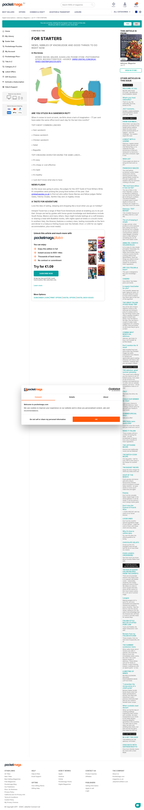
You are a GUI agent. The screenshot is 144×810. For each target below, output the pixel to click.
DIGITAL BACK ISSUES (85, 298)
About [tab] (105, 397)
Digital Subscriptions (8, 18)
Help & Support (9, 87)
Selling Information (92, 786)
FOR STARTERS (42, 18)
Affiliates (88, 776)
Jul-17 (33, 18)
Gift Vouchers (9, 77)
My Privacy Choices (11, 802)
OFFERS (22, 12)
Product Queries (91, 774)
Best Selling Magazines (12, 779)
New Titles (8, 776)
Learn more (38, 285)
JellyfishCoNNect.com (120, 782)
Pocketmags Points (65, 782)
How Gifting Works (38, 786)
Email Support (36, 776)
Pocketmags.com (118, 776)
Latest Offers (9, 72)
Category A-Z (9, 67)
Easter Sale (8, 41)
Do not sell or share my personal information (48, 419)
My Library (8, 36)
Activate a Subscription (13, 82)
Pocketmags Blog (10, 784)
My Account (8, 51)
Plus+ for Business (10, 789)
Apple (60, 774)
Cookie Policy (9, 800)
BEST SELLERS (8, 12)
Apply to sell (90, 788)
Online (60, 779)
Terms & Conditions (11, 797)
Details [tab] (72, 397)
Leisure (77, 12)
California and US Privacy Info (14, 794)
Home (6, 31)
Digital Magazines (64, 784)
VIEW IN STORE (131, 70)
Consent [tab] (38, 397)
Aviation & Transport (59, 12)
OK (96, 419)
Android (61, 776)
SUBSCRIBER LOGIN (41, 298)
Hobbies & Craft (37, 12)
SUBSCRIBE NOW (46, 273)
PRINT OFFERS (55, 298)
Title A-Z (7, 62)
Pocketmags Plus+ (11, 56)
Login (87, 791)
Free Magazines (10, 782)
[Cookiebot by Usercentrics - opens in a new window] (110, 389)
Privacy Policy (9, 792)
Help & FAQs (36, 774)
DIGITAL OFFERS (69, 298)
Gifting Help (36, 788)
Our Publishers (9, 787)
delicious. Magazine (23, 18)
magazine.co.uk (117, 779)
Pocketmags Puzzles (12, 46)
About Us (115, 774)
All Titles (7, 774)
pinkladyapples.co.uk (41, 194)
